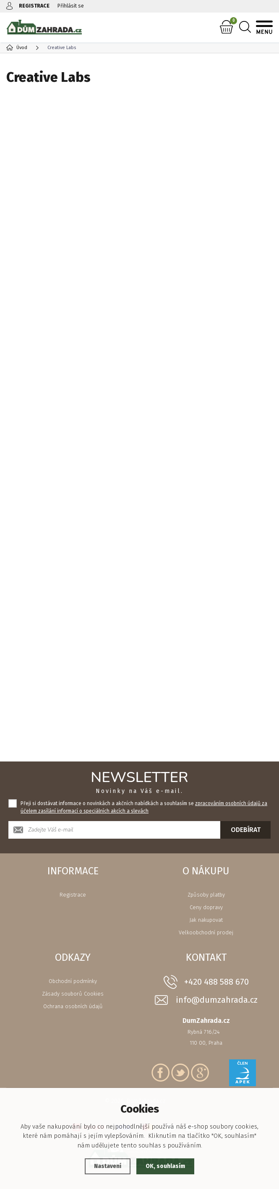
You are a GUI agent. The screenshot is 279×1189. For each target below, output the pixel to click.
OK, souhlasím (167, 1166)
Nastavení (105, 1166)
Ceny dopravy (206, 907)
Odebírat (246, 830)
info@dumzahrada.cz (217, 1000)
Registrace (73, 895)
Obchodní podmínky (73, 981)
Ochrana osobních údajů (73, 1006)
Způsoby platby (206, 895)
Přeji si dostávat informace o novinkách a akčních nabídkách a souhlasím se (144, 807)
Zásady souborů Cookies (73, 994)
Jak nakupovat (206, 920)
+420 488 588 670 (216, 982)
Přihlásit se (73, 6)
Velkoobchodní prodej (206, 932)
